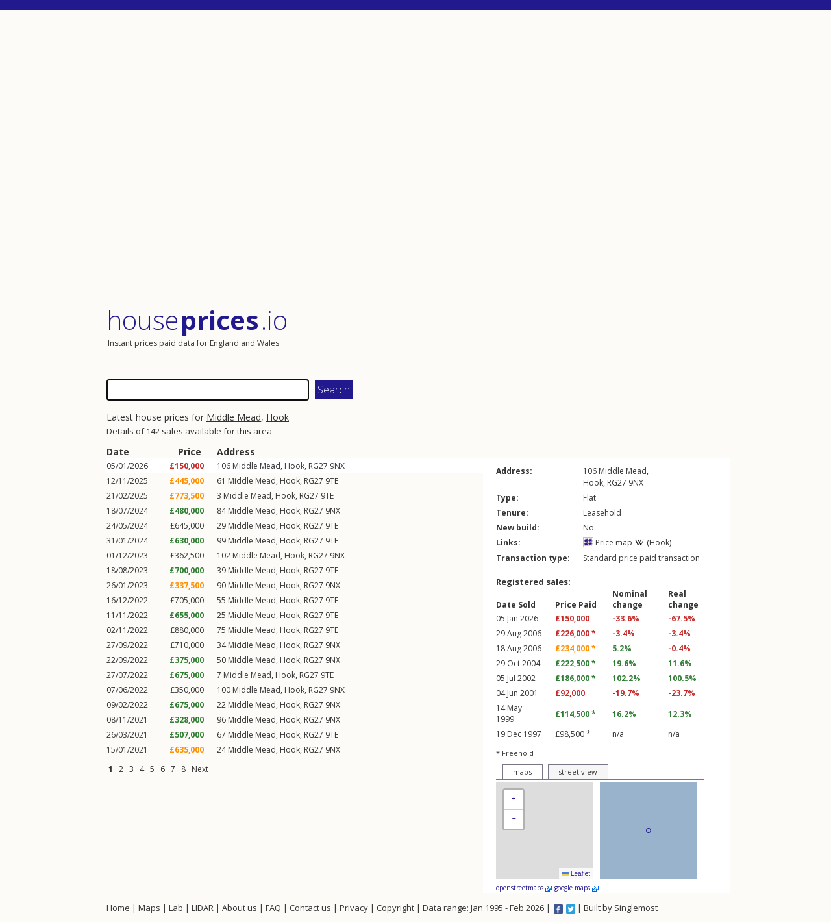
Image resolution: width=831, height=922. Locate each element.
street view (577, 772)
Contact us (310, 908)
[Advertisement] (418, 158)
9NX (337, 465)
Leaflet (576, 873)
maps (522, 772)
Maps (149, 908)
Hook (277, 417)
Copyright (395, 908)
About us (239, 908)
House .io (197, 320)
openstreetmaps (524, 887)
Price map (607, 542)
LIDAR (203, 908)
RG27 (318, 465)
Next (200, 769)
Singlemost (636, 908)
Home (118, 908)
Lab (176, 908)
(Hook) (652, 542)
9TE (331, 480)
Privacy (354, 908)
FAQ (273, 908)
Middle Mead (233, 417)
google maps (576, 887)
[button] (513, 800)
